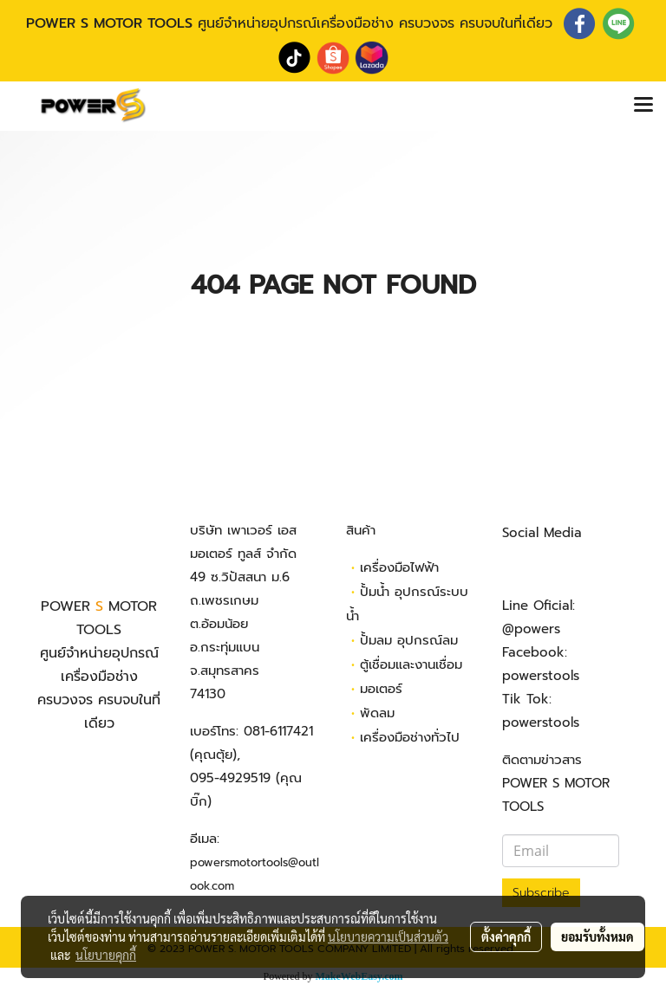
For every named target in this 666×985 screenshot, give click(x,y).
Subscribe (541, 893)
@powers (531, 628)
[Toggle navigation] (643, 106)
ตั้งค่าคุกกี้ (506, 936)
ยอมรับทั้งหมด (597, 936)
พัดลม (377, 713)
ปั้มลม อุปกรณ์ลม (409, 640)
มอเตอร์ (381, 688)
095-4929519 (230, 777)
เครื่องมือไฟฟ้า (399, 567)
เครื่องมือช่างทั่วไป (410, 737)
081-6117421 (278, 731)
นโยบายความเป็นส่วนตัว (388, 936)
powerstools (540, 675)
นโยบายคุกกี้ (105, 954)
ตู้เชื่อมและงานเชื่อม (411, 664)
